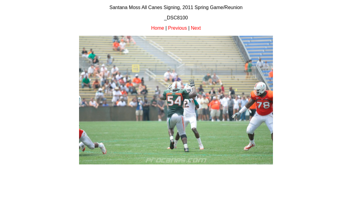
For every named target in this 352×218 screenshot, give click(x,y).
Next (196, 28)
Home (157, 28)
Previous (177, 28)
